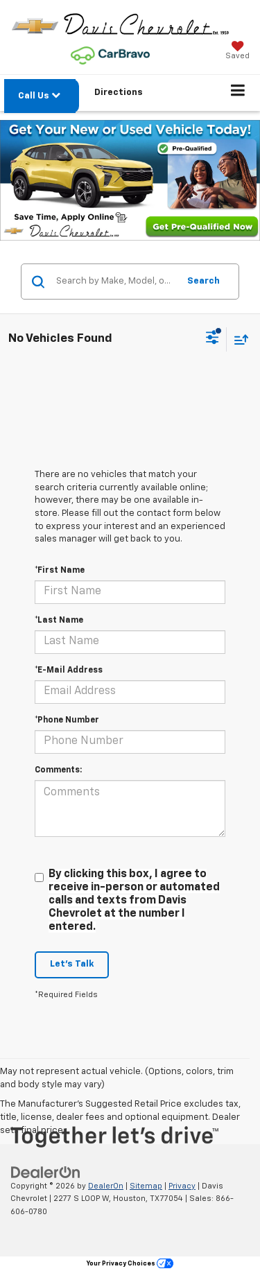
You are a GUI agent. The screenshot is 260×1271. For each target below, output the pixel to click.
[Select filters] (212, 339)
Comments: (58, 770)
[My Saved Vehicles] (237, 52)
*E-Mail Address (69, 670)
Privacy (182, 1186)
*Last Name (59, 620)
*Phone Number (67, 720)
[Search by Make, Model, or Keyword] (115, 281)
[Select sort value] (238, 339)
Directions (118, 92)
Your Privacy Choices (130, 1264)
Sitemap (146, 1186)
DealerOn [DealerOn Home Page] (105, 1186)
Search (203, 281)
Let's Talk (72, 964)
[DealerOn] (45, 1172)
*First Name (60, 571)
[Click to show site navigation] (238, 93)
